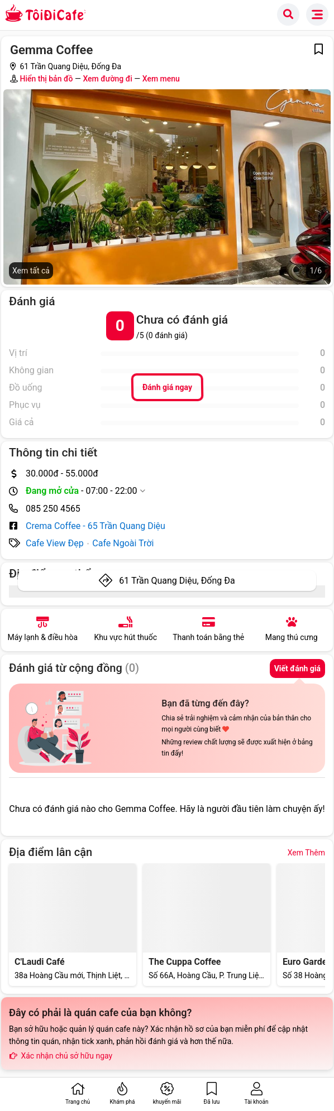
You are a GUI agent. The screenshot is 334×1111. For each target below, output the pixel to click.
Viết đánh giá (297, 668)
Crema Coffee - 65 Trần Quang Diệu (95, 526)
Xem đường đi (107, 78)
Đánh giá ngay (166, 387)
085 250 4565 (53, 508)
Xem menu (161, 78)
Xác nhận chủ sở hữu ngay (60, 1055)
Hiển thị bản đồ (46, 78)
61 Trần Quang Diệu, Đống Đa (177, 580)
